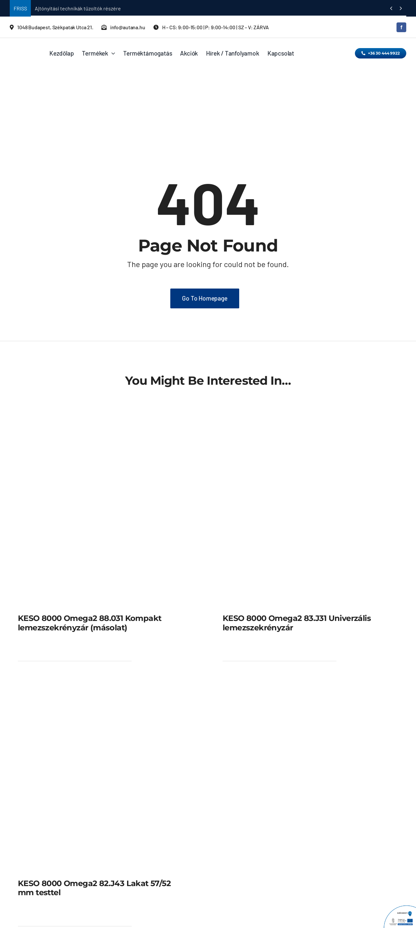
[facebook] (401, 27)
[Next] (400, 8)
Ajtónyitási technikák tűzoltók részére (78, 8)
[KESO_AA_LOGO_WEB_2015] (23, 47)
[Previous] (391, 8)
